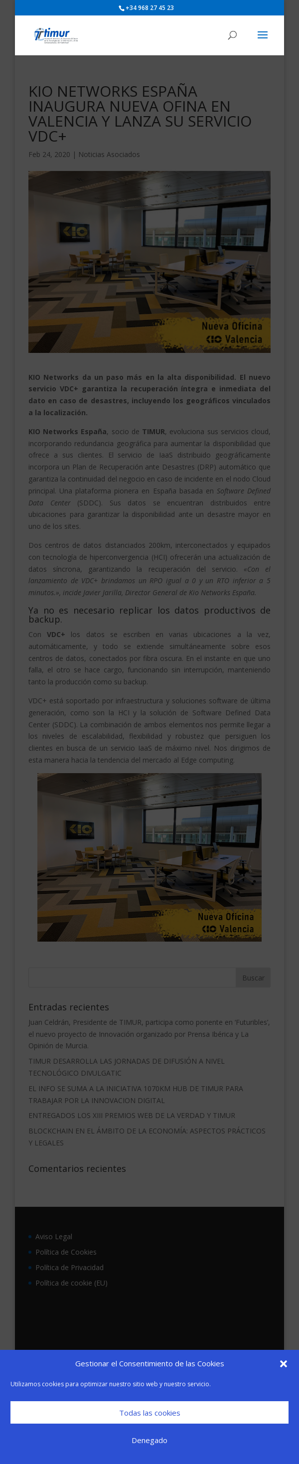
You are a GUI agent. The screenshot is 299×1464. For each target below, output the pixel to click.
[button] (284, 1364)
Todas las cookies (149, 1413)
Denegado (149, 1440)
